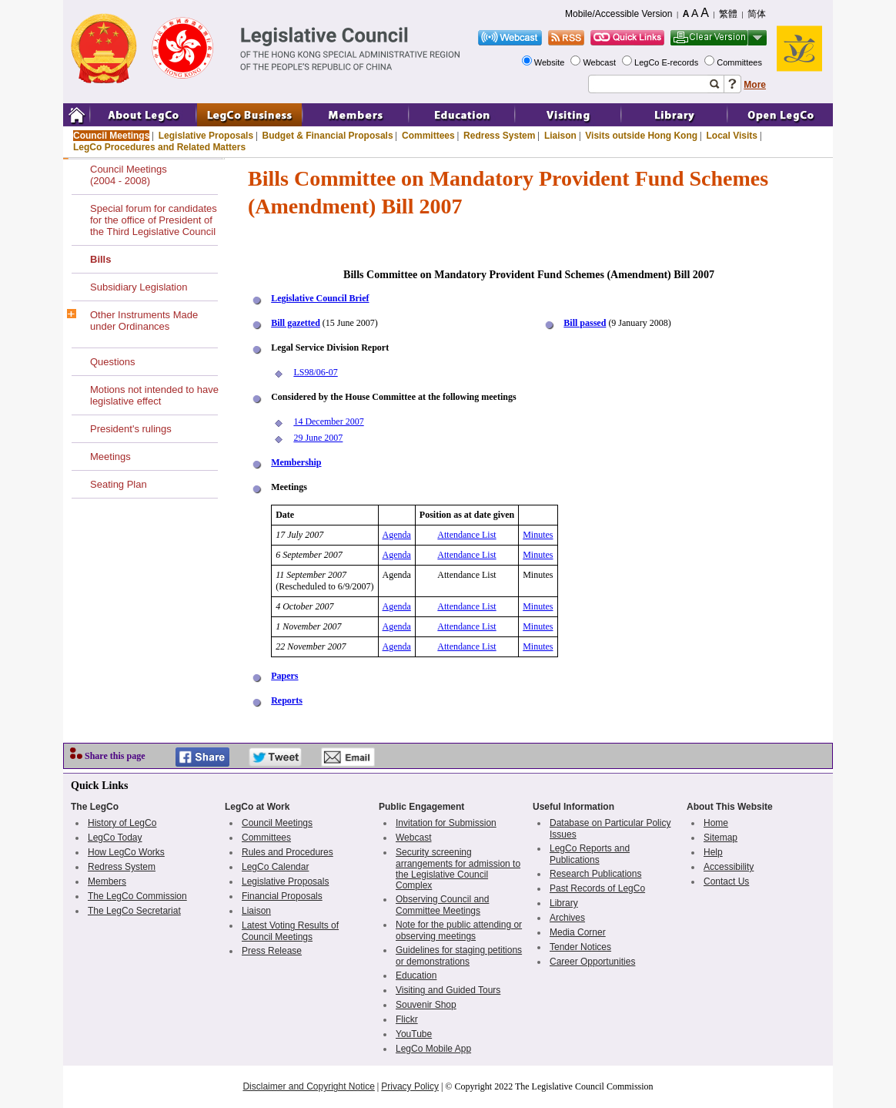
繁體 (728, 13)
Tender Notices (580, 947)
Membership (296, 462)
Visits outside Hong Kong (641, 135)
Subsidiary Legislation (138, 287)
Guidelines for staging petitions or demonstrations (459, 956)
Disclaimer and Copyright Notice (308, 1086)
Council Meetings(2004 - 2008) (128, 174)
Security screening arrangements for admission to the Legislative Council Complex (458, 869)
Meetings (110, 456)
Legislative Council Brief (320, 298)
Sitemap (720, 837)
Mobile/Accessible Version (618, 13)
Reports (287, 700)
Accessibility (729, 866)
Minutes (538, 534)
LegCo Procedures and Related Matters (159, 147)
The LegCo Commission (137, 896)
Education (416, 975)
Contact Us (726, 881)
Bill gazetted (295, 322)
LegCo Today (115, 837)
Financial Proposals (282, 896)
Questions (112, 362)
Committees (740, 62)
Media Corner (578, 932)
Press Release (272, 950)
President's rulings (131, 429)
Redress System (499, 135)
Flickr (407, 1019)
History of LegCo (122, 823)
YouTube (414, 1034)
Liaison (560, 135)
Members (107, 881)
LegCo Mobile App (433, 1048)
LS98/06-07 (315, 372)
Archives (567, 917)
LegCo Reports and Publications (590, 854)
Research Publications (595, 873)
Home (716, 823)
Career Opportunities (592, 961)
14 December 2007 (328, 421)
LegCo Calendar (275, 866)
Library (564, 903)
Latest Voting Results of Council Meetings (290, 931)
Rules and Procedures (287, 852)
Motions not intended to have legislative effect (154, 395)
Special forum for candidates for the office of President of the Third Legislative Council (153, 220)
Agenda (397, 534)
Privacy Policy (410, 1086)
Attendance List (466, 534)
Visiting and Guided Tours (448, 990)
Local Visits (731, 135)
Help (713, 852)
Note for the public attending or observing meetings (459, 930)
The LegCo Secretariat (134, 910)
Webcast (600, 62)
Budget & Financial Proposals (327, 135)
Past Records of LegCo (597, 888)
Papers (284, 675)
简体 (756, 13)
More (755, 84)
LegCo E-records (667, 62)
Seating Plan (118, 484)
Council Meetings (111, 135)
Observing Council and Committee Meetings (442, 905)
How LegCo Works (126, 852)
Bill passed (584, 322)
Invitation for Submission (446, 823)
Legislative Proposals (206, 135)
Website (550, 62)
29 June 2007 (318, 437)
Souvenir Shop (426, 1004)
